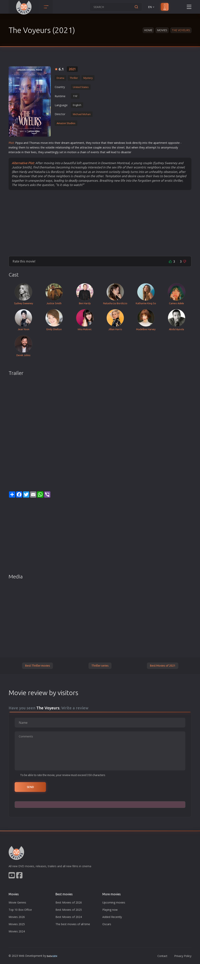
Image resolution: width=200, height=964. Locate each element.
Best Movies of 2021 (162, 665)
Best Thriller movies (37, 665)
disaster (126, 152)
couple (97, 147)
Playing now (110, 910)
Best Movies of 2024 (68, 917)
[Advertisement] (100, 223)
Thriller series (100, 665)
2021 (72, 69)
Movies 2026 (17, 917)
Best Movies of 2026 (68, 902)
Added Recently (112, 917)
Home (148, 30)
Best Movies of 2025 (68, 910)
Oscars (106, 924)
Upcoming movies (113, 902)
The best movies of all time (72, 924)
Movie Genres (17, 902)
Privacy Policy (182, 956)
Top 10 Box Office (20, 910)
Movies (162, 30)
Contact (162, 956)
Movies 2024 (17, 931)
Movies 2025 (17, 924)
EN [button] (151, 7)
